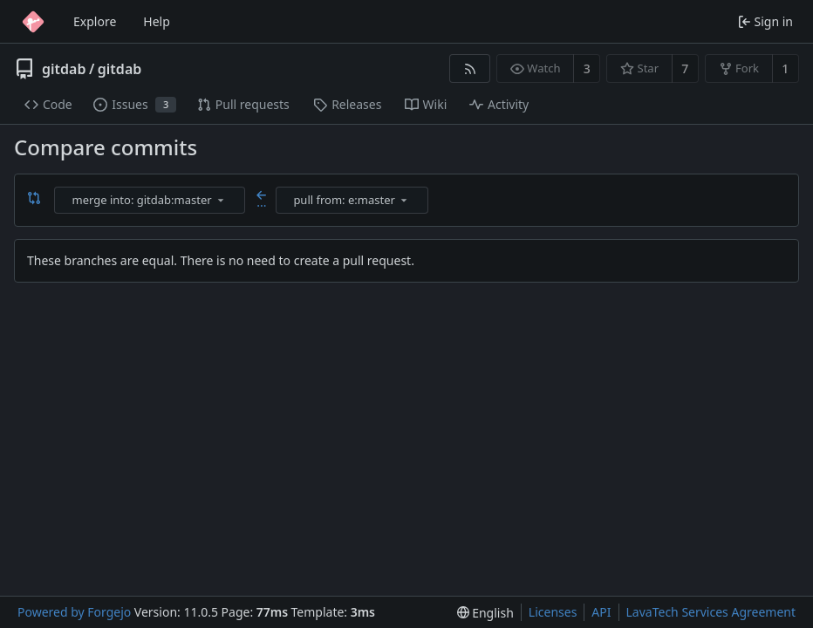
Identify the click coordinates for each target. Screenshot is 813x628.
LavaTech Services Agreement (711, 612)
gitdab (63, 69)
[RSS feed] (469, 68)
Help (156, 21)
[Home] (33, 22)
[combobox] (151, 200)
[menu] (221, 200)
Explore (94, 21)
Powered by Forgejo (74, 612)
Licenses (553, 612)
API (601, 612)
